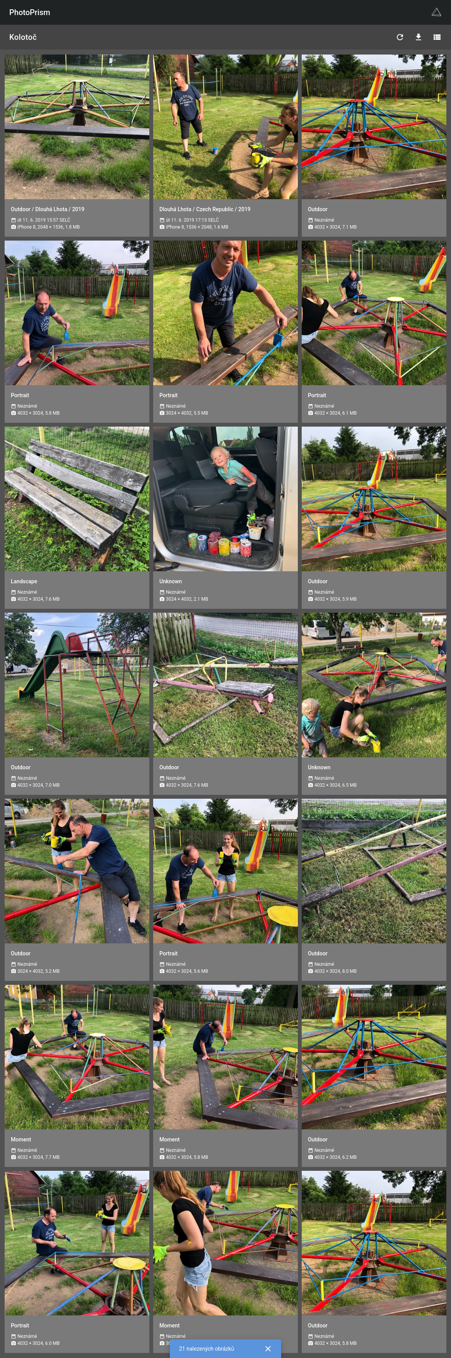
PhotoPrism (29, 12)
